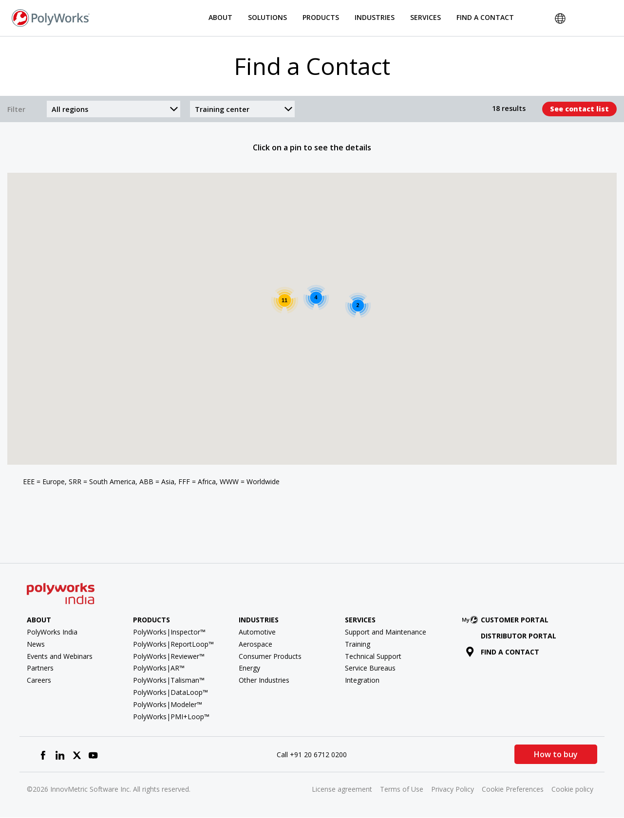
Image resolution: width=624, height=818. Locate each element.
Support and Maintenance (385, 631)
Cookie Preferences (513, 789)
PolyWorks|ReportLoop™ (173, 644)
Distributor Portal (518, 635)
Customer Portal (507, 619)
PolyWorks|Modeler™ (167, 704)
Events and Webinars (60, 656)
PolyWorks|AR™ (159, 668)
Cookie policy (572, 789)
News (36, 644)
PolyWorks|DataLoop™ (170, 692)
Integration (362, 680)
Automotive (257, 631)
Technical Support (373, 656)
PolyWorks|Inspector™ (169, 631)
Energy (249, 668)
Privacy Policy (452, 789)
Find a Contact (485, 17)
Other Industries (264, 680)
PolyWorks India (52, 631)
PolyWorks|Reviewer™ (169, 656)
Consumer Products (270, 656)
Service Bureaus (370, 668)
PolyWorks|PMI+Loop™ (171, 716)
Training (357, 644)
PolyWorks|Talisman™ (169, 680)
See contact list (579, 108)
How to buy (556, 754)
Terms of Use (401, 789)
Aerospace (255, 644)
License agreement (342, 789)
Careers (39, 680)
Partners (40, 668)
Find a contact (502, 651)
